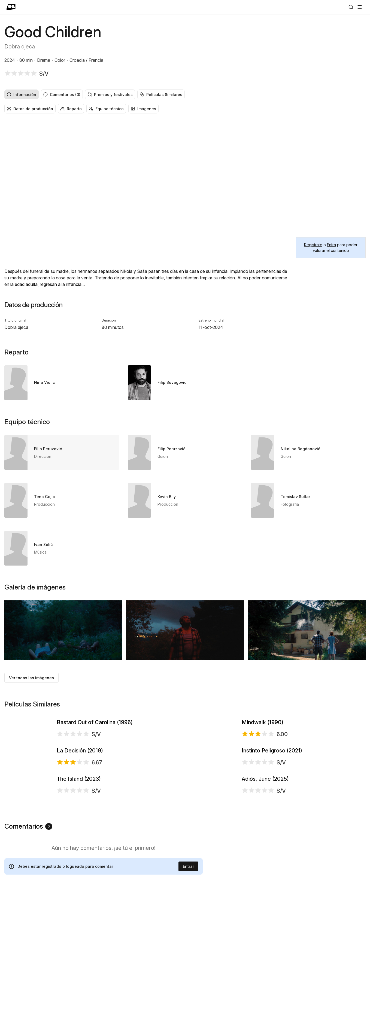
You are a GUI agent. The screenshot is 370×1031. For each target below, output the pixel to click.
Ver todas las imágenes (31, 677)
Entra (331, 244)
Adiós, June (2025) (265, 893)
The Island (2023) (79, 893)
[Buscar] (351, 7)
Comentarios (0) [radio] (61, 94)
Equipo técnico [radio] (106, 108)
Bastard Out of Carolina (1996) (95, 745)
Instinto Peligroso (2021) (272, 819)
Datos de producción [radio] (30, 108)
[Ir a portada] (11, 7)
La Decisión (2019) (80, 819)
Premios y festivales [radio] (110, 94)
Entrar (188, 1003)
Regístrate (313, 244)
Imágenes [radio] (143, 108)
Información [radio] (21, 94)
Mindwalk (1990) (262, 745)
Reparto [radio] (71, 108)
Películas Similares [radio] (161, 94)
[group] (185, 94)
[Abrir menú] (359, 7)
